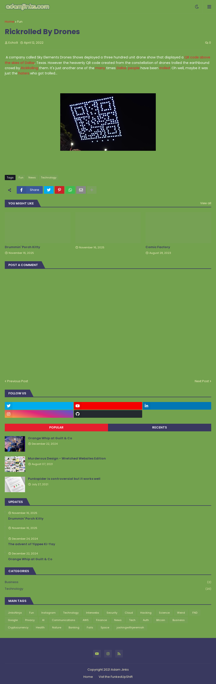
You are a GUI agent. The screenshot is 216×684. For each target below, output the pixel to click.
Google (13, 620)
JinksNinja (15, 613)
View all (205, 203)
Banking (74, 627)
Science (164, 613)
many (100, 68)
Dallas (121, 68)
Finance (101, 620)
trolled (164, 68)
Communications (63, 620)
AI (43, 620)
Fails (90, 627)
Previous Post (17, 381)
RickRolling (29, 68)
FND (194, 613)
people (134, 68)
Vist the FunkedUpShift (116, 676)
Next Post (202, 381)
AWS (86, 620)
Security (112, 613)
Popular (56, 427)
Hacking (145, 613)
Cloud (129, 613)
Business (108, 582)
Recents (159, 427)
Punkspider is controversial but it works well (64, 479)
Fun (19, 21)
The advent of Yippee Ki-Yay (31, 544)
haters (23, 73)
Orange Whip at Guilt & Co (50, 438)
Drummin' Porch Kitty (22, 247)
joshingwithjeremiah (130, 627)
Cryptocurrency (18, 627)
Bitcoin (160, 620)
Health (40, 627)
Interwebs (92, 613)
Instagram (48, 613)
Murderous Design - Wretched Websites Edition (67, 458)
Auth (146, 620)
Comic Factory (158, 247)
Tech (132, 620)
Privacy (30, 620)
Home (9, 21)
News (32, 177)
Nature (56, 627)
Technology (48, 177)
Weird (181, 613)
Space (105, 627)
